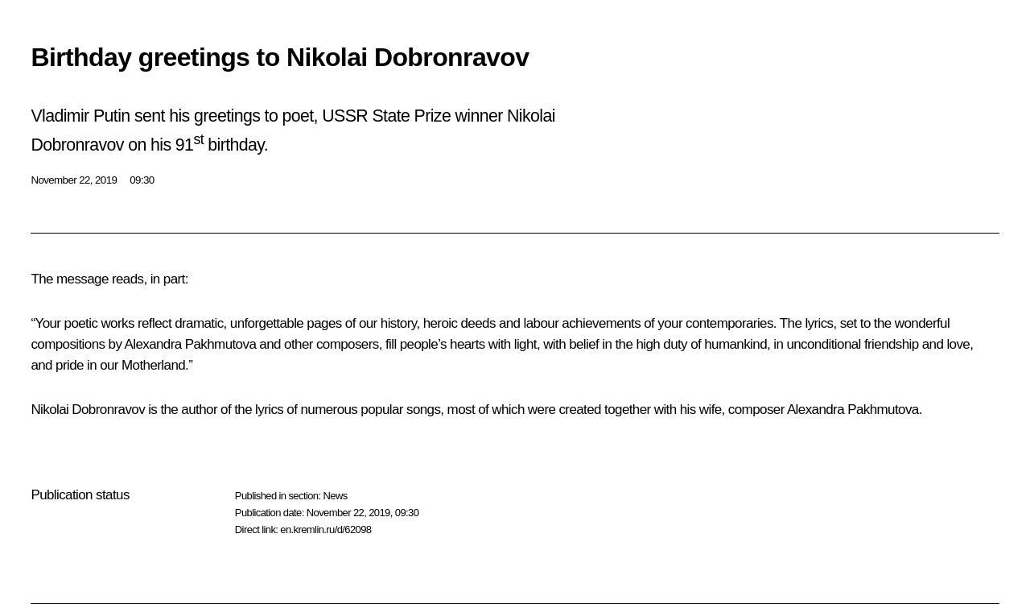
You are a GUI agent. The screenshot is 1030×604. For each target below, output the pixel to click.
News (335, 496)
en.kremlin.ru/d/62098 (325, 529)
